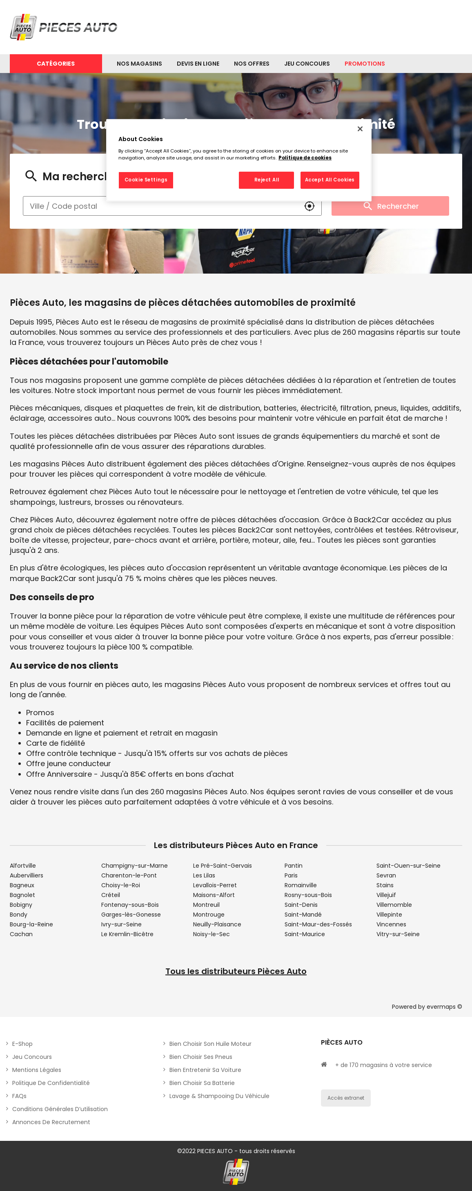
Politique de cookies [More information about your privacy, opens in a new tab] (305, 158)
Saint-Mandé (303, 914)
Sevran (386, 875)
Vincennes (391, 924)
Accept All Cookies (330, 180)
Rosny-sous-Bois (308, 895)
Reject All (266, 180)
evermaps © (444, 1007)
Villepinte (389, 914)
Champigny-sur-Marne (134, 866)
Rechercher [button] (390, 206)
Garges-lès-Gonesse (131, 914)
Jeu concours (32, 1057)
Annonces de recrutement (51, 1122)
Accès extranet (345, 1097)
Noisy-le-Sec (211, 934)
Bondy (18, 914)
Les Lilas (204, 875)
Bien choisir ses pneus (200, 1057)
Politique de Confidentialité (51, 1083)
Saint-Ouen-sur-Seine (408, 866)
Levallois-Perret (215, 885)
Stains (385, 885)
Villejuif (386, 895)
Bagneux (22, 885)
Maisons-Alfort (214, 895)
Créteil (110, 895)
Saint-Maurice (305, 934)
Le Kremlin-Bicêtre (127, 934)
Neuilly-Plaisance (217, 924)
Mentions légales (36, 1070)
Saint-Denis (301, 905)
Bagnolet (22, 895)
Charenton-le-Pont (129, 875)
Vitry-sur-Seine (398, 934)
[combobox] (160, 206)
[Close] (360, 129)
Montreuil (206, 905)
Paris (291, 875)
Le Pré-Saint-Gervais (222, 866)
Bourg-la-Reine (31, 924)
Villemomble (394, 905)
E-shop (22, 1044)
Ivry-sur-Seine (121, 924)
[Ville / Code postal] (160, 206)
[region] (239, 160)
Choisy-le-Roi (120, 885)
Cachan (21, 934)
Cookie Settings (146, 180)
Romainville (301, 885)
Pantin (294, 866)
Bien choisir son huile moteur (210, 1044)
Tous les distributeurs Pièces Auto (236, 971)
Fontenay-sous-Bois (130, 905)
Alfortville (23, 866)
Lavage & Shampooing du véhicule (219, 1096)
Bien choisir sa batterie (202, 1083)
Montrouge (209, 914)
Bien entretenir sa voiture (205, 1070)
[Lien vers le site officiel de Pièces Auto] (65, 27)
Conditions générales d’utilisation (60, 1109)
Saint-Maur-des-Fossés (318, 924)
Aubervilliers (26, 875)
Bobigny (21, 905)
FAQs (19, 1096)
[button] (309, 206)
